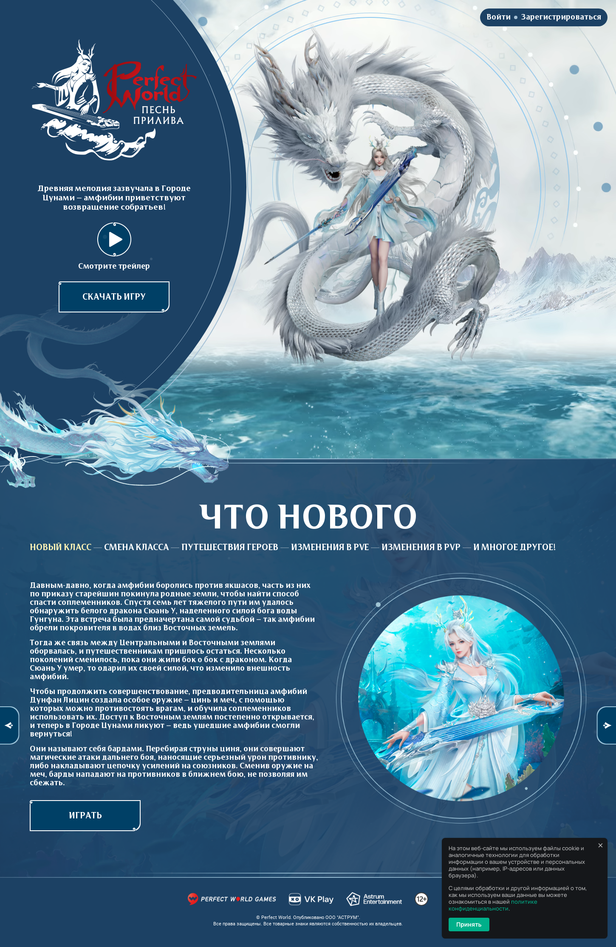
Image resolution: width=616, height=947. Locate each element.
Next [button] (606, 725)
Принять (469, 924)
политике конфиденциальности (493, 905)
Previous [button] (10, 725)
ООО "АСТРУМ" (342, 917)
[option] (308, 668)
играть (85, 815)
